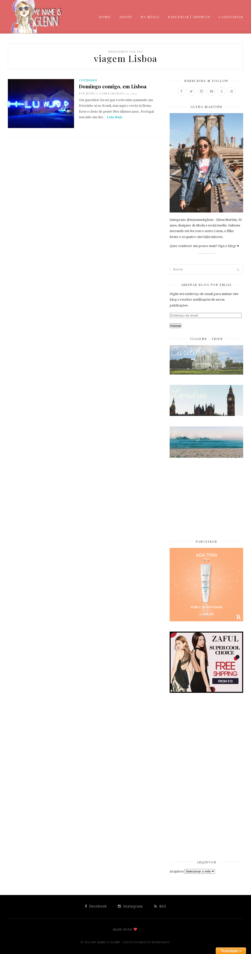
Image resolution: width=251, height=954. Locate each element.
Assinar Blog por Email (206, 285)
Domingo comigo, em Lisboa (112, 86)
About (125, 17)
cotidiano (88, 80)
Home (105, 17)
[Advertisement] (206, 498)
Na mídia (150, 17)
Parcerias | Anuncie (189, 17)
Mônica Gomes (98, 93)
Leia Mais (115, 117)
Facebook (96, 906)
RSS (160, 906)
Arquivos (177, 871)
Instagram (130, 906)
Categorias (231, 17)
